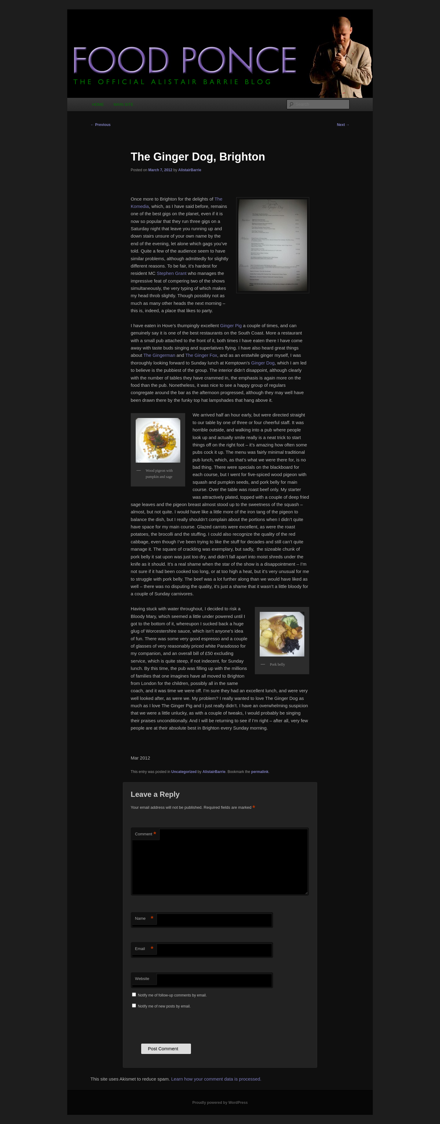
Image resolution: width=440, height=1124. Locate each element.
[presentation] (177, 1025)
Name (144, 918)
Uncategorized (184, 772)
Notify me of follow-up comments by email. (172, 995)
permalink (260, 772)
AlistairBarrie (189, 170)
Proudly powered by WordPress (220, 1102)
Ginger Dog (263, 362)
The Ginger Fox (201, 355)
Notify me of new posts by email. (164, 1006)
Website (142, 978)
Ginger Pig (231, 325)
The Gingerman (159, 355)
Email (144, 949)
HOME (98, 104)
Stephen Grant (172, 273)
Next (343, 125)
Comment (145, 834)
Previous (100, 125)
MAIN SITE (124, 104)
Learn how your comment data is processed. (216, 1078)
